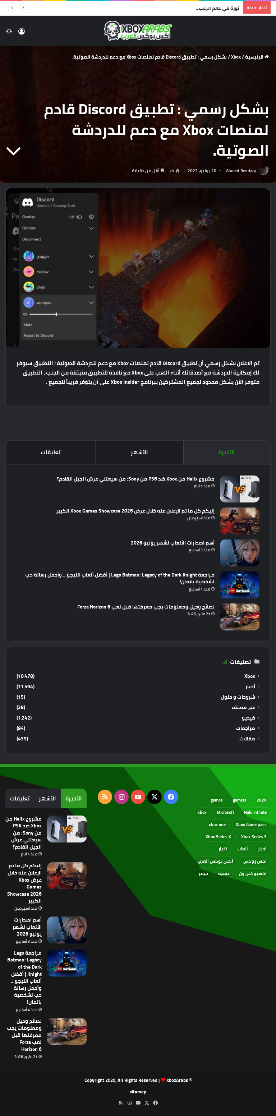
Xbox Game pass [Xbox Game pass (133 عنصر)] (251, 824)
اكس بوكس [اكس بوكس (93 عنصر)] (255, 861)
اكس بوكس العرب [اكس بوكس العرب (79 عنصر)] (215, 861)
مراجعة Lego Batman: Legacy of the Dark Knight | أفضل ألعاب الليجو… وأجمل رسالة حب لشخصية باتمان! (120, 578)
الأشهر (139, 452)
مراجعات (245, 728)
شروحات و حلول (238, 697)
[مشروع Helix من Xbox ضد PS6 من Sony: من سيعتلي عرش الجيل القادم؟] (239, 489)
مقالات (247, 738)
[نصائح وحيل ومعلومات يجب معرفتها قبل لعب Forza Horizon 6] (239, 616)
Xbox (236, 56)
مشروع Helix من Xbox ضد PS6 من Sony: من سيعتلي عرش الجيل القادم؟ (136, 478)
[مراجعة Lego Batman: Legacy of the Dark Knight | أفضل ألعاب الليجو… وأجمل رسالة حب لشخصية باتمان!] (239, 584)
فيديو (248, 718)
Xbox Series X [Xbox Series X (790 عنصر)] (218, 836)
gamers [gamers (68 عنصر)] (240, 800)
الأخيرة (226, 452)
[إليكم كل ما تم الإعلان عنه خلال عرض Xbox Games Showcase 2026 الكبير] (239, 521)
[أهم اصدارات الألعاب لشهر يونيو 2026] (239, 552)
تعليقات (50, 452)
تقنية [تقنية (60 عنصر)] (223, 873)
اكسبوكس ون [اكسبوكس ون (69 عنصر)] (253, 873)
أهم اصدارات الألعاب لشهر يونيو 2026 (173, 542)
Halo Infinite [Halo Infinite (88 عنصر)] (255, 812)
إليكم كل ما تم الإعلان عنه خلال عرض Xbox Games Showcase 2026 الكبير (135, 510)
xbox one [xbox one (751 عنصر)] (217, 824)
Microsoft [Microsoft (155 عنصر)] (225, 812)
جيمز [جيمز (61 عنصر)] (203, 873)
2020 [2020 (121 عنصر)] (262, 800)
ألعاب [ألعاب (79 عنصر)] (242, 849)
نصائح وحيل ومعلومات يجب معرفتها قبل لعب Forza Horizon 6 (146, 606)
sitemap (138, 1091)
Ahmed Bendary (241, 170)
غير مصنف (243, 707)
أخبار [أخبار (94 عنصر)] (262, 849)
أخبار (250, 686)
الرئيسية (257, 56)
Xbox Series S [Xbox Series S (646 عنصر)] (254, 836)
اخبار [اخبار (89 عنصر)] (222, 849)
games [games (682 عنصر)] (217, 800)
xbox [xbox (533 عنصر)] (202, 812)
